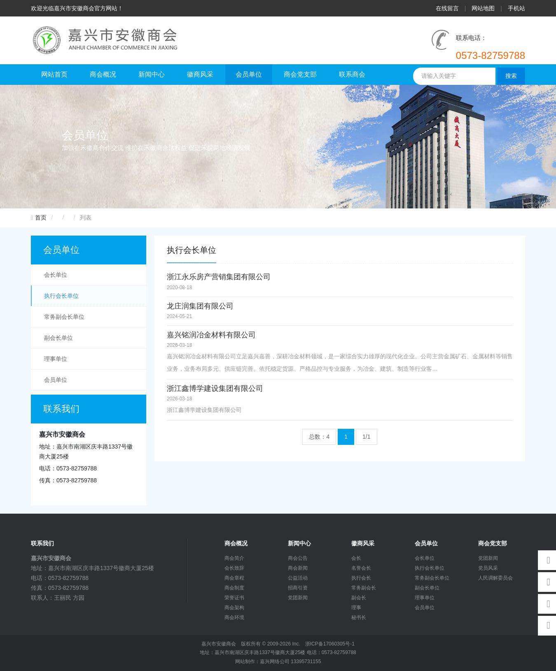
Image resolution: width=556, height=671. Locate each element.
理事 (356, 607)
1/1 (366, 436)
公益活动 (298, 578)
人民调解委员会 (495, 578)
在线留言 (447, 8)
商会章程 (234, 578)
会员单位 (249, 74)
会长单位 (55, 274)
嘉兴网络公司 (275, 661)
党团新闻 (298, 598)
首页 (41, 218)
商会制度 (234, 588)
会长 (356, 558)
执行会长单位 (61, 295)
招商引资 (298, 588)
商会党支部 (300, 74)
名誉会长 (361, 568)
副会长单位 (58, 337)
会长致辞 (234, 568)
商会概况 (103, 74)
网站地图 (483, 8)
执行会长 (361, 578)
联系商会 (352, 74)
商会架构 (234, 607)
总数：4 (319, 436)
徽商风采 (200, 74)
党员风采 (488, 568)
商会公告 (298, 558)
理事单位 (55, 358)
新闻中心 (151, 74)
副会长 (358, 598)
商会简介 (234, 558)
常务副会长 (363, 588)
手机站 (516, 8)
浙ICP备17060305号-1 (330, 644)
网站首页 (54, 74)
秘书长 (358, 617)
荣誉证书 (234, 598)
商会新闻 (298, 568)
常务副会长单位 (64, 316)
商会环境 (234, 617)
